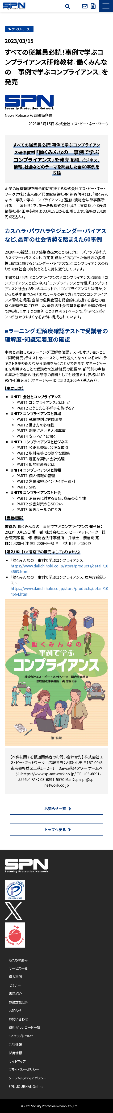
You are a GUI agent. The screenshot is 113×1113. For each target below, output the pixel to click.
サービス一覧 (18, 968)
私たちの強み (18, 959)
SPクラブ (76, 6)
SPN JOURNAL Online (26, 1086)
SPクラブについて (21, 1035)
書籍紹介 (15, 993)
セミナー (15, 985)
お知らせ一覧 (55, 808)
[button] (106, 6)
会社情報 (15, 1044)
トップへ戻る (55, 829)
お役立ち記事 (18, 1002)
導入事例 (15, 976)
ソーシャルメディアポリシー (27, 1077)
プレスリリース (19, 29)
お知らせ (15, 1010)
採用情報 (15, 1052)
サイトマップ (17, 1061)
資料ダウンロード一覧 (24, 1027)
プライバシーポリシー (24, 1069)
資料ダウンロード (94, 6)
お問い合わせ (85, 6)
